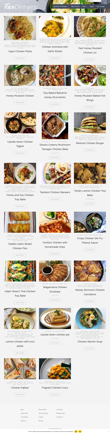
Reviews (41, 420)
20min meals (15, 42)
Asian (21, 186)
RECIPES (12, 137)
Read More (20, 58)
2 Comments (55, 295)
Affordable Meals (11, 186)
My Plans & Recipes (60, 6)
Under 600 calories (29, 191)
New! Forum (75, 6)
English (91, 1)
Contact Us (59, 417)
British (56, 39)
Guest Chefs (24, 413)
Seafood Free (26, 46)
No (80, 431)
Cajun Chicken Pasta (20, 51)
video (92, 45)
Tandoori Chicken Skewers (55, 192)
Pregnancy (83, 43)
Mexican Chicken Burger (90, 143)
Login (92, 6)
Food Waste (24, 417)
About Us (23, 420)
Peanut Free (15, 46)
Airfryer (42, 39)
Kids (12, 45)
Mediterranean (20, 45)
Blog (22, 409)
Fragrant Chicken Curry (55, 387)
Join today (59, 409)
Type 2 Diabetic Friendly (92, 139)
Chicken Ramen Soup (90, 341)
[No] (108, 431)
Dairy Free (53, 88)
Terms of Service (43, 413)
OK (76, 431)
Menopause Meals (57, 40)
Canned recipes (16, 283)
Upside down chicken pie (55, 334)
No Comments (55, 153)
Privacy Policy (43, 409)
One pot (20, 189)
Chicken (20, 43)
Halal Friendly (88, 91)
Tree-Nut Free (59, 42)
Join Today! (100, 6)
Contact (41, 417)
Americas (49, 39)
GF (59, 88)
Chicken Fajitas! (20, 387)
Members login (60, 413)
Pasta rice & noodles (19, 335)
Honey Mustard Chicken (20, 95)
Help (83, 6)
